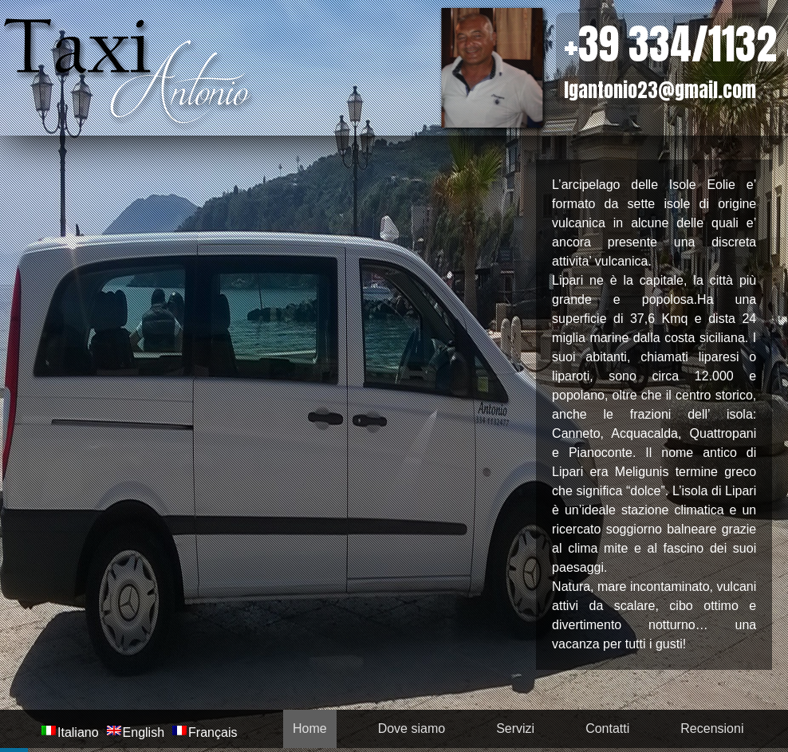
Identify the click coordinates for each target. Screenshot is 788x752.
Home (310, 728)
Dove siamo (411, 728)
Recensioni (711, 728)
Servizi (515, 728)
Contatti (607, 728)
